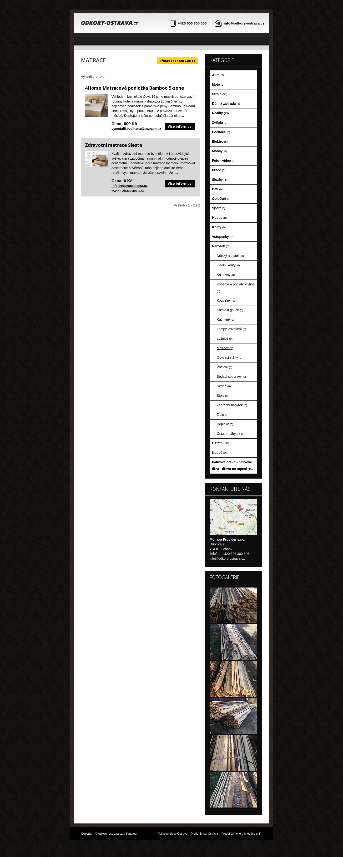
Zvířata (219, 122)
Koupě (219, 453)
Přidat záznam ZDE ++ (177, 61)
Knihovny (226, 275)
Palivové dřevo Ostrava (172, 833)
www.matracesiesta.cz (127, 190)
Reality (220, 113)
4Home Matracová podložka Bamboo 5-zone (134, 88)
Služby (220, 179)
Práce (218, 170)
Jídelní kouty (228, 265)
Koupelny (226, 300)
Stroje (219, 94)
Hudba (219, 218)
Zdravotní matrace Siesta (113, 145)
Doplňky (225, 424)
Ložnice (224, 338)
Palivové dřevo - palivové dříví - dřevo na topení (232, 465)
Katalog (131, 833)
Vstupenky (222, 237)
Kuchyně (225, 319)
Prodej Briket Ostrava (204, 833)
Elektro (220, 141)
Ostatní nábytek (230, 434)
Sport (218, 208)
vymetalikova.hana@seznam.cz (136, 129)
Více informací (180, 126)
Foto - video (223, 160)
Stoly (222, 395)
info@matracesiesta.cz (129, 186)
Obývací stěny (229, 357)
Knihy (219, 227)
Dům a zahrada (226, 103)
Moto (218, 84)
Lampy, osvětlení (231, 329)
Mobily (219, 151)
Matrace (225, 348)
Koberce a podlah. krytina (236, 287)
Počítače (221, 132)
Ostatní (220, 443)
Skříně (224, 386)
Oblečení (221, 199)
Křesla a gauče (230, 310)
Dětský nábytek (230, 256)
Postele (224, 367)
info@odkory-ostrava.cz (244, 23)
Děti (217, 189)
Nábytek (220, 246)
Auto (218, 75)
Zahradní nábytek (232, 405)
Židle (222, 414)
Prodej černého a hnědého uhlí (241, 833)
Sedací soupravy (231, 376)
